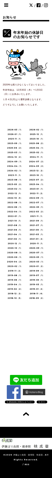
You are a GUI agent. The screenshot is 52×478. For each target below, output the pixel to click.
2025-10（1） (37, 139)
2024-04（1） (15, 166)
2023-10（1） (37, 175)
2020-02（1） (15, 266)
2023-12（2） (37, 170)
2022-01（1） (15, 216)
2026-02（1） (37, 129)
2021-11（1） (37, 216)
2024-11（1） (37, 157)
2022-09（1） (37, 198)
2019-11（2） (15, 271)
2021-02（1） (15, 239)
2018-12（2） (15, 293)
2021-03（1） (37, 234)
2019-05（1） (37, 280)
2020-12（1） (15, 243)
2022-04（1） (15, 211)
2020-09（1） (37, 248)
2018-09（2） (37, 298)
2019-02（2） (15, 289)
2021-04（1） (15, 234)
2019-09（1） (37, 271)
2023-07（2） (37, 180)
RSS (27, 464)
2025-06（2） (15, 148)
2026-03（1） (15, 129)
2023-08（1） (15, 180)
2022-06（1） (15, 207)
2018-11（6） (37, 293)
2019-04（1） (14, 284)
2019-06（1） (15, 280)
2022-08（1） (15, 202)
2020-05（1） (37, 257)
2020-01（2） (37, 266)
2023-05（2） (15, 184)
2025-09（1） (15, 143)
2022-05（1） (37, 207)
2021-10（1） (15, 220)
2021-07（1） (37, 225)
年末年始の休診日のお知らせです (28, 34)
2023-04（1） (37, 184)
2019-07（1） (37, 275)
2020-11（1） (37, 243)
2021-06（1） (15, 230)
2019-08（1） (15, 275)
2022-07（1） (37, 202)
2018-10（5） (15, 298)
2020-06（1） (15, 257)
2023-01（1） (37, 189)
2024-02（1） (15, 170)
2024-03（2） (37, 166)
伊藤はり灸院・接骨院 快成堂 (28, 455)
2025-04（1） (37, 148)
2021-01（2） (37, 239)
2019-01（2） (37, 289)
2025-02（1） (37, 152)
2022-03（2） (37, 211)
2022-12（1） (15, 193)
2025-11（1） (15, 139)
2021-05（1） (37, 230)
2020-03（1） (37, 261)
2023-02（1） (14, 189)
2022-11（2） (37, 193)
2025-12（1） (37, 134)
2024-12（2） (15, 157)
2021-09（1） (37, 220)
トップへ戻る (26, 414)
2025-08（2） (37, 143)
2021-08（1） (15, 225)
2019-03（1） (37, 284)
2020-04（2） (15, 261)
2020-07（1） (37, 252)
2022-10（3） (14, 198)
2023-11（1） (15, 175)
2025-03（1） (14, 152)
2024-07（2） (37, 161)
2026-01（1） (15, 134)
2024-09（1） (15, 161)
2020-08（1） (15, 252)
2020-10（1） (15, 248)
